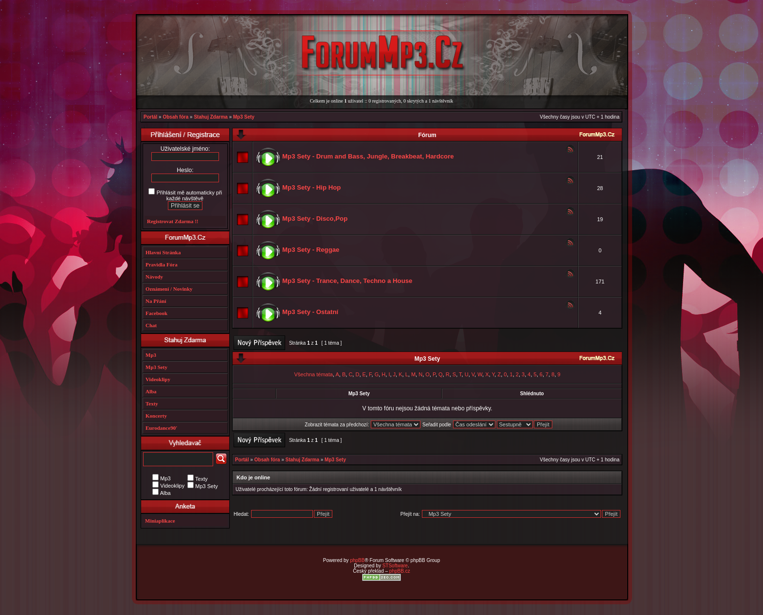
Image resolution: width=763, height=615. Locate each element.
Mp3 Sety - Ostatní (310, 312)
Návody (154, 277)
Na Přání (155, 301)
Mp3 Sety (243, 117)
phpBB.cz (399, 571)
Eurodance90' (161, 428)
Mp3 (150, 355)
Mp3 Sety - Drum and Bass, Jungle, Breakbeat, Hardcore (368, 156)
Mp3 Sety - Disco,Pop (314, 218)
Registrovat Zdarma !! (173, 221)
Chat (151, 325)
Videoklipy (157, 379)
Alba (151, 391)
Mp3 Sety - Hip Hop (311, 187)
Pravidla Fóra (161, 264)
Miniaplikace (160, 521)
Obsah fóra (175, 117)
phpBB (357, 560)
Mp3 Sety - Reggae (310, 249)
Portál (150, 117)
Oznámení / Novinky (169, 289)
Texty (151, 403)
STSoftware (395, 565)
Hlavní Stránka (163, 252)
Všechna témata (313, 374)
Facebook (156, 313)
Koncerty (156, 416)
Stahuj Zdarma (210, 117)
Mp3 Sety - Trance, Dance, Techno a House (347, 280)
